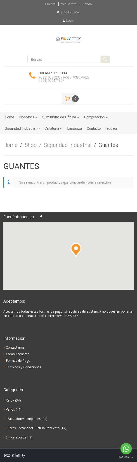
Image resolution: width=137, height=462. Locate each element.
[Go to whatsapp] (126, 448)
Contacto (94, 128)
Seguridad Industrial (20, 128)
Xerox (10, 400)
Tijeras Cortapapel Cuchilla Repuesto (33, 428)
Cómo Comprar (17, 354)
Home (9, 117)
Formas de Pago (18, 360)
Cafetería (52, 128)
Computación (94, 117)
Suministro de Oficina (59, 117)
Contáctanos (15, 347)
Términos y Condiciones (23, 367)
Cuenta (50, 4)
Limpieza (74, 128)
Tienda (87, 4)
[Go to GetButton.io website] (126, 457)
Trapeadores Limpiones (23, 419)
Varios (10, 409)
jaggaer (111, 128)
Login (68, 21)
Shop (31, 145)
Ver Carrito (68, 4)
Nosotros (26, 117)
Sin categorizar (17, 437)
